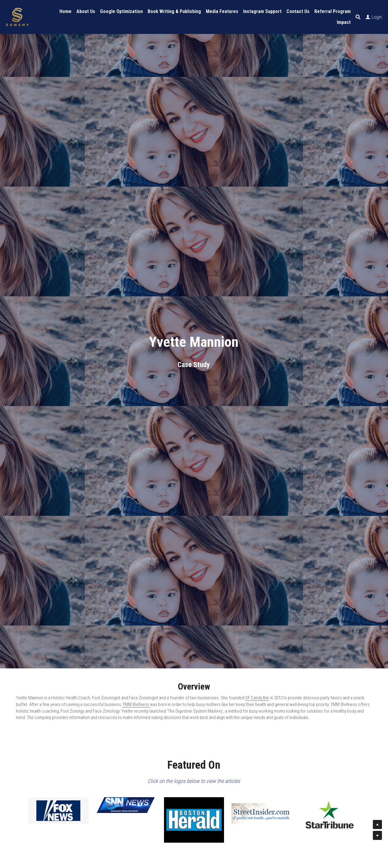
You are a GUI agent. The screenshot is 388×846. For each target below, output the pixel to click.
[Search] (358, 17)
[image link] (58, 810)
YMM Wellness (136, 704)
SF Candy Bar (257, 698)
